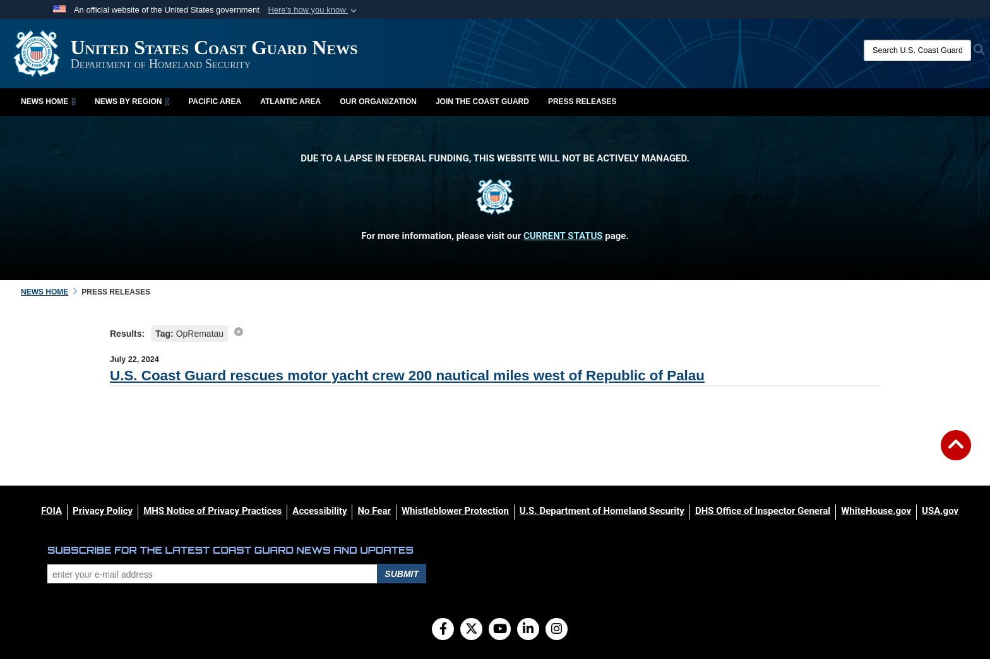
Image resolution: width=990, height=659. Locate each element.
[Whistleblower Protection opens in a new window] (455, 511)
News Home (48, 101)
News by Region (132, 101)
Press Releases (582, 101)
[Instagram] (557, 630)
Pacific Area (214, 101)
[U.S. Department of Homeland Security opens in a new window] (602, 511)
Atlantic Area (290, 101)
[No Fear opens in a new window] (373, 511)
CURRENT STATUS (563, 236)
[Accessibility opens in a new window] (319, 511)
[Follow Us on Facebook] (443, 630)
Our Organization (378, 101)
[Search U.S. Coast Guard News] (917, 50)
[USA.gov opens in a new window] (940, 511)
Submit (402, 574)
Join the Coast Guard (482, 101)
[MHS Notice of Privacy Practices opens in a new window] (212, 511)
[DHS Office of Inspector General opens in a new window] (762, 511)
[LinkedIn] (528, 630)
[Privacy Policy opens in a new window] (103, 511)
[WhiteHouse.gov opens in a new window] (876, 511)
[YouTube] (500, 630)
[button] (313, 10)
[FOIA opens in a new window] (51, 511)
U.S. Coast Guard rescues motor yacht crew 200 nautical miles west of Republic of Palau (407, 375)
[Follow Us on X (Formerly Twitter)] (471, 630)
